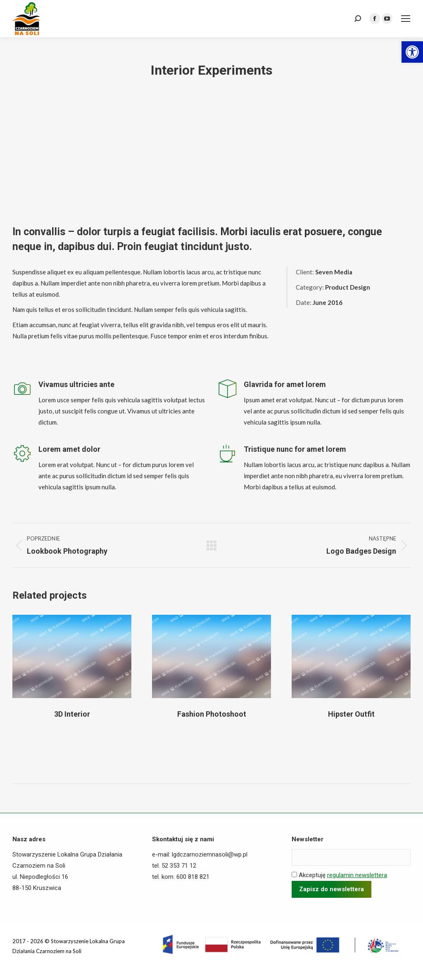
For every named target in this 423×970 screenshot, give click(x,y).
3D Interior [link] (72, 714)
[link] (412, 52)
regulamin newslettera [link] (357, 875)
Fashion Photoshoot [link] (211, 714)
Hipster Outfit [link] (351, 714)
